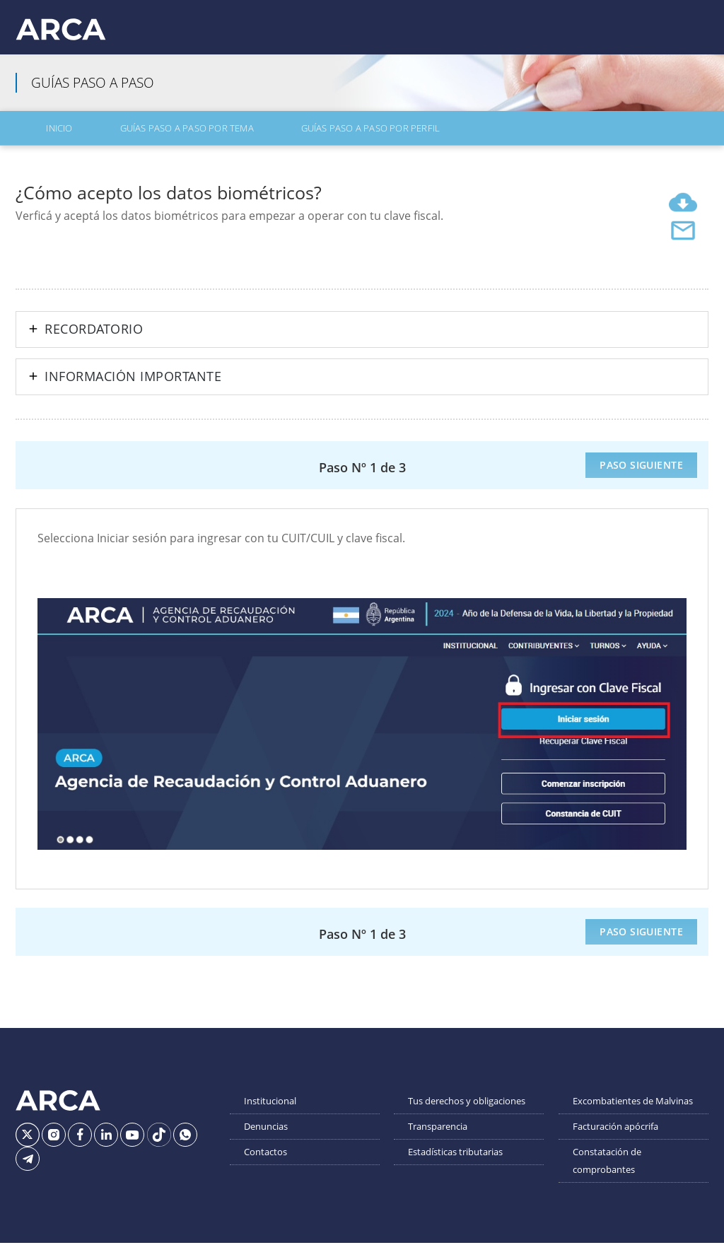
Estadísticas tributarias (455, 1160)
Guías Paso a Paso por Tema (139, 139)
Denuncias (266, 1134)
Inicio (38, 139)
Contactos (265, 1160)
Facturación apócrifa (615, 1134)
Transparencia (437, 1134)
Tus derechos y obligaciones (466, 1109)
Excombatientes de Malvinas (633, 1109)
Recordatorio (94, 338)
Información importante (133, 385)
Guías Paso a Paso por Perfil (296, 139)
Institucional (270, 1109)
